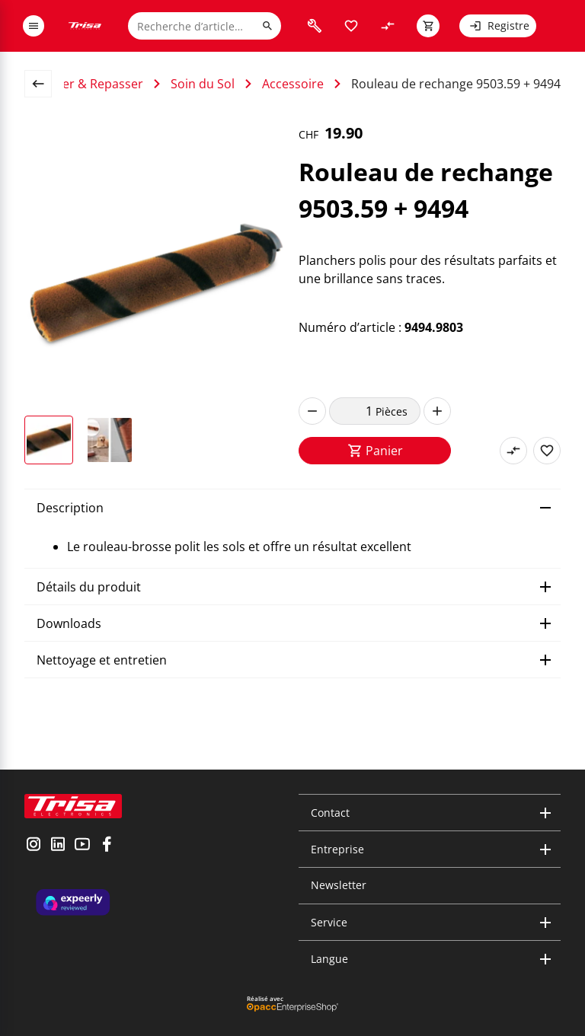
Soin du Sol (203, 83)
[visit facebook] (107, 845)
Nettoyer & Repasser (83, 83)
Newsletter (338, 885)
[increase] (437, 411)
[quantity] (352, 411)
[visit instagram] (33, 845)
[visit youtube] (82, 845)
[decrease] (312, 411)
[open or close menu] (33, 26)
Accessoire (293, 83)
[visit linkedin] (58, 845)
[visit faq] (314, 26)
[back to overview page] (44, 83)
